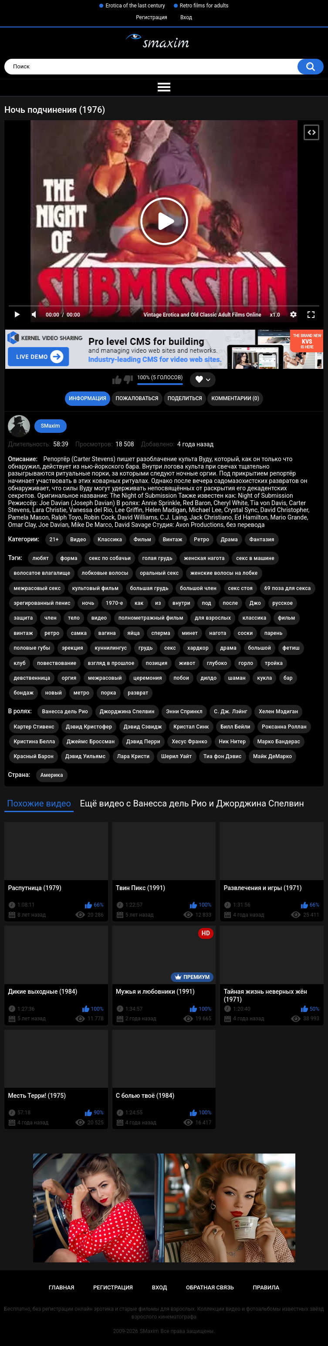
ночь (88, 603)
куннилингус (111, 648)
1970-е (114, 603)
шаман (237, 678)
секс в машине (255, 558)
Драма (229, 539)
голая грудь (157, 558)
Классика (110, 539)
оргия (69, 678)
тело (74, 618)
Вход (186, 17)
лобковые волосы (105, 573)
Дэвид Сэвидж (143, 727)
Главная (61, 1287)
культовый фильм (95, 588)
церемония (147, 678)
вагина (107, 633)
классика (255, 618)
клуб (19, 663)
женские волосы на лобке (224, 573)
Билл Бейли (235, 727)
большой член (198, 588)
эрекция (72, 648)
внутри (181, 603)
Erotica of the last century (135, 6)
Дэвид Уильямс (85, 756)
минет (190, 633)
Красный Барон (34, 756)
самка (79, 633)
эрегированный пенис (42, 603)
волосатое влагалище (42, 573)
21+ (54, 539)
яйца (134, 633)
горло (246, 663)
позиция (156, 663)
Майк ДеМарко (272, 756)
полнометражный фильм (150, 618)
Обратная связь (210, 1287)
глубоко (217, 663)
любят (40, 558)
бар (288, 678)
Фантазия (261, 539)
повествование (56, 663)
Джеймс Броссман (91, 742)
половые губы (32, 648)
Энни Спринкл (184, 711)
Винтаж (173, 539)
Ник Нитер (232, 742)
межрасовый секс (37, 588)
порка (108, 693)
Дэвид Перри (143, 742)
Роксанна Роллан (284, 727)
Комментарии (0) (235, 398)
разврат (138, 693)
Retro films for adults (204, 6)
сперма (160, 633)
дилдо (209, 678)
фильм (286, 618)
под (206, 603)
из (158, 603)
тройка (274, 663)
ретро (51, 633)
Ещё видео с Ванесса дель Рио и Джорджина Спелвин (192, 803)
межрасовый (105, 678)
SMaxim (50, 426)
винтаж (23, 633)
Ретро (201, 539)
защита (23, 618)
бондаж (24, 693)
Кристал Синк (191, 727)
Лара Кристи (133, 756)
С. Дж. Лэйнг (230, 711)
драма (228, 648)
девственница (32, 678)
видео (99, 618)
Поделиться (185, 398)
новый (53, 693)
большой (259, 648)
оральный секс (159, 573)
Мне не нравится (128, 379)
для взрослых (213, 618)
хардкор (198, 648)
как (139, 603)
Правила (266, 1287)
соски (245, 633)
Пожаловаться (136, 398)
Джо (255, 603)
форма (68, 558)
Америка (52, 775)
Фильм (142, 539)
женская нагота (204, 558)
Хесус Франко (189, 742)
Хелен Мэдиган (278, 711)
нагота (218, 633)
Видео (78, 539)
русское (283, 603)
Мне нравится (117, 379)
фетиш (291, 648)
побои (181, 678)
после (230, 603)
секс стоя (240, 588)
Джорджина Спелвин (127, 711)
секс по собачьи (110, 558)
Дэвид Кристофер (89, 727)
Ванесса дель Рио (65, 711)
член (50, 618)
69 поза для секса (287, 588)
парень (273, 633)
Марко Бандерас (278, 742)
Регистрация (151, 17)
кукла (264, 678)
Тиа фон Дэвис (222, 756)
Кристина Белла (34, 742)
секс (170, 648)
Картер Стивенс (34, 727)
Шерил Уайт (176, 756)
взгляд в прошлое (111, 663)
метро (81, 693)
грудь (146, 648)
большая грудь (149, 588)
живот (187, 663)
